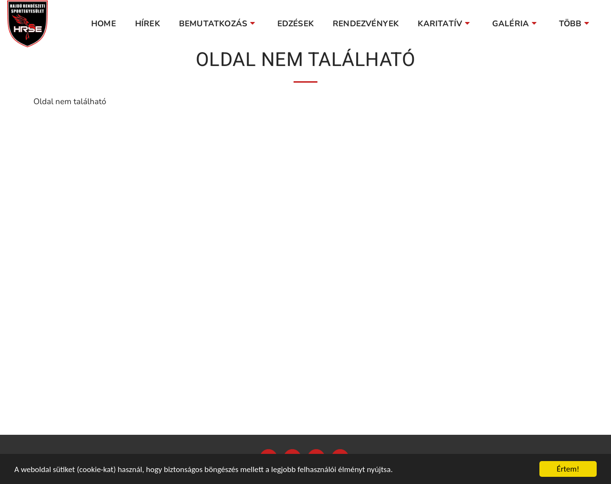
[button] (218, 24)
